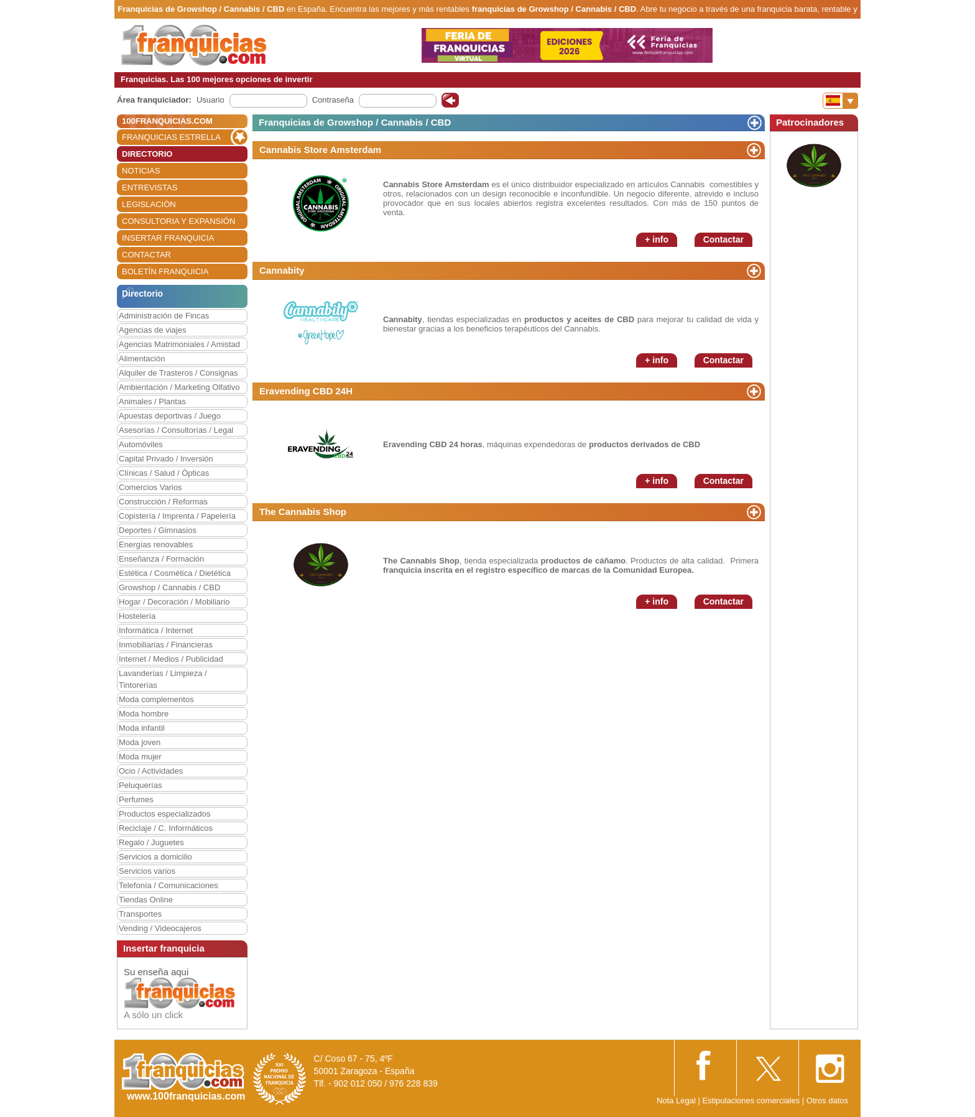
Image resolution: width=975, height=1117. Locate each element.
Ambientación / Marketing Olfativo (179, 387)
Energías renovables (156, 544)
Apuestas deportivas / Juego (170, 415)
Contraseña (333, 99)
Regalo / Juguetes (151, 842)
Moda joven (139, 742)
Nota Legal (676, 1100)
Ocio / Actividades (151, 771)
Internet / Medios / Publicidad (171, 659)
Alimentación (142, 358)
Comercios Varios (150, 487)
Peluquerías (140, 785)
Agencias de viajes (152, 330)
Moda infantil (142, 728)
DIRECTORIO (147, 154)
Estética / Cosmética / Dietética (175, 573)
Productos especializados (164, 813)
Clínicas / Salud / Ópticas (164, 473)
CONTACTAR (146, 254)
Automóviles (141, 444)
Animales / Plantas (152, 401)
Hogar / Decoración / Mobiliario (174, 601)
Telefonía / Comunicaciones (168, 885)
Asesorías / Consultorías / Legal (176, 430)
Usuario (210, 99)
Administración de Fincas (164, 315)
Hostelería (137, 616)
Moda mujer (140, 756)
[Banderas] (840, 101)
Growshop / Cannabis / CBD (169, 587)
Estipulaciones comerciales (752, 1100)
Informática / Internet (156, 630)
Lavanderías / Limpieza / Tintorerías (163, 679)
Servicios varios (147, 871)
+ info (656, 239)
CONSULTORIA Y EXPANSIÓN (178, 221)
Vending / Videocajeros (160, 928)
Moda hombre (144, 713)
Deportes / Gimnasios (157, 530)
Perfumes (136, 799)
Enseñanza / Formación (161, 558)
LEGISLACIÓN (149, 204)
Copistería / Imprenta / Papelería (177, 516)
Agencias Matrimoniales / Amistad (179, 344)
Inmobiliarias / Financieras (166, 644)
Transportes (140, 914)
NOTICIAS (141, 170)
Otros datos (827, 1100)
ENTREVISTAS (149, 187)
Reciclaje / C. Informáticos (166, 828)
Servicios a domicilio (155, 856)
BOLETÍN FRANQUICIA (165, 271)
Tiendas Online (146, 899)
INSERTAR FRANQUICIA (168, 238)
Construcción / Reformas (163, 501)
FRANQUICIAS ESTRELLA (171, 137)
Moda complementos (156, 699)
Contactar (723, 239)
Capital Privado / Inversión (166, 458)
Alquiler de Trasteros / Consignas (178, 373)
